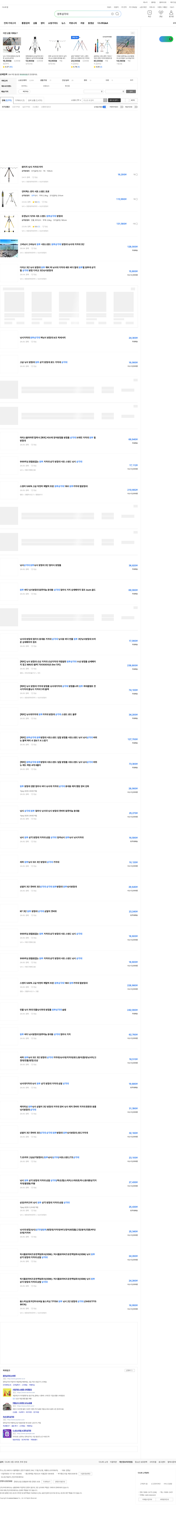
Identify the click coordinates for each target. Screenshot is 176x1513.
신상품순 (36, 107)
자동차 (109, 7)
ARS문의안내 (164, 1499)
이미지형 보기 (127, 100)
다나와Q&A (103, 23)
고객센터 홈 (143, 1484)
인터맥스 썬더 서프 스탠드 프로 (35, 191)
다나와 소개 (103, 1462)
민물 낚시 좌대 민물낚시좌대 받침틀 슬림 (43, 1009)
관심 (36, 177)
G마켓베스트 (7, 1385)
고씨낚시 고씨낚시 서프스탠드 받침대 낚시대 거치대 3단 (52, 244)
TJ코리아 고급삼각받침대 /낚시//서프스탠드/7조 (49, 1157)
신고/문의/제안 (156, 1484)
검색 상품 (35, 100)
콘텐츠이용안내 (60, 1482)
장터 (43, 23)
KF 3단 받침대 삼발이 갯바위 (38, 911)
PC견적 (124, 7)
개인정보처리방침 (126, 1462)
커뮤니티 (152, 7)
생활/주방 (43, 80)
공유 (173, 23)
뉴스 (63, 23)
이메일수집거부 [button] (147, 1499)
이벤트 (159, 7)
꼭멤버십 (32, 1385)
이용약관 (113, 1462)
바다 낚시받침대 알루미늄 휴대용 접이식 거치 (45, 1034)
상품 (35, 23)
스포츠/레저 (22, 80)
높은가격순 (26, 107)
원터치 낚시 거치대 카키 (32, 167)
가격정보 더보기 (128, 174)
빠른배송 (25, 91)
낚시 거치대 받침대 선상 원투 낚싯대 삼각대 (11, 57)
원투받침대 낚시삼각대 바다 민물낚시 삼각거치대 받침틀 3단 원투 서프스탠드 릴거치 (34, 57)
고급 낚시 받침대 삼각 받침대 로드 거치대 (43, 362)
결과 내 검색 (113, 100)
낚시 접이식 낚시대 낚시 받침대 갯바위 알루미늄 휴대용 (50, 811)
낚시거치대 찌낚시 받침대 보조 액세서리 (43, 337)
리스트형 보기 (123, 100)
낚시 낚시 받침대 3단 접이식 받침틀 (40, 565)
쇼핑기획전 (143, 7)
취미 (85, 80)
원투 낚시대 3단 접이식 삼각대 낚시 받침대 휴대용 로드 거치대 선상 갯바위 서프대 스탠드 (57, 57)
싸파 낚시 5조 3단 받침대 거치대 (39, 862)
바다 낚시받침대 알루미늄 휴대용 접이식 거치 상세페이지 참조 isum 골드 (58, 590)
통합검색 (26, 23)
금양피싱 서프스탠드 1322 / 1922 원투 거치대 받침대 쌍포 (103, 57)
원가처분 (36, 1412)
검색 (131, 91)
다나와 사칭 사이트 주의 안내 (16, 1462)
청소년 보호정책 (141, 1462)
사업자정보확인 (85, 1474)
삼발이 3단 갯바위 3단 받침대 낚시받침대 (48, 886)
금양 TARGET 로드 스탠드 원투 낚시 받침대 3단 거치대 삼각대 (80, 57)
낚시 (34, 196)
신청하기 (129, 1370)
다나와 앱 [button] (5, 7)
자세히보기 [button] (46, 1482)
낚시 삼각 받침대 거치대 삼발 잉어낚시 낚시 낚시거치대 (51, 837)
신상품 (15, 1412)
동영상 (91, 23)
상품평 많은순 (46, 107)
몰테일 (153, 2)
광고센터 (162, 1462)
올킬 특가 (15, 1426)
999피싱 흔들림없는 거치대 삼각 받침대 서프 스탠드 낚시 (51, 461)
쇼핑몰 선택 (76, 100)
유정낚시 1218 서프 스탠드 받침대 (42, 216)
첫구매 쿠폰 (25, 1440)
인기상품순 (6, 107)
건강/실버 (65, 80)
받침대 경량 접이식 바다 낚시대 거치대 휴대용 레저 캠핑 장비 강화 (54, 786)
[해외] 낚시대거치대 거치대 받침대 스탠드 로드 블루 (48, 714)
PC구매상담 (133, 7)
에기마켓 (29, 1412)
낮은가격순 (16, 107)
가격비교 (20, 100)
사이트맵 (153, 1462)
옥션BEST (6, 1426)
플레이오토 (162, 2)
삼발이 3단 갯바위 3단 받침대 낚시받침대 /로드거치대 (54, 1132)
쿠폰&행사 (34, 1440)
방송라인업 (16, 1440)
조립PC (116, 7)
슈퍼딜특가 (16, 1385)
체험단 (165, 7)
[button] (149, 14)
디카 (107, 80)
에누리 (145, 2)
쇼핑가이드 (53, 23)
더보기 (173, 7)
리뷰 (82, 23)
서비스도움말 (168, 1484)
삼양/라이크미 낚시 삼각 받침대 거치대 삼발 (45, 1202)
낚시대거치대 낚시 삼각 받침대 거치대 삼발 (44, 1083)
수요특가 (21, 1412)
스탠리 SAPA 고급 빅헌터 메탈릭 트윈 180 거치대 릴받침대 (54, 486)
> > (35, 182)
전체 (7, 100)
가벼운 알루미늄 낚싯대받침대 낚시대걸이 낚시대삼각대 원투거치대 (125, 57)
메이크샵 (173, 2)
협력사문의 (172, 1462)
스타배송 (24, 1385)
